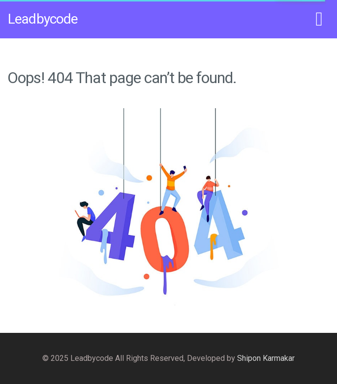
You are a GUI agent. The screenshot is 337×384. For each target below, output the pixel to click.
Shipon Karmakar (266, 358)
